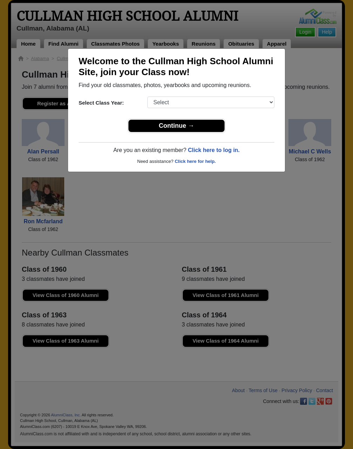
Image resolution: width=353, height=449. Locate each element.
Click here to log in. (214, 150)
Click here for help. (195, 161)
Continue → (176, 125)
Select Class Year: (101, 103)
